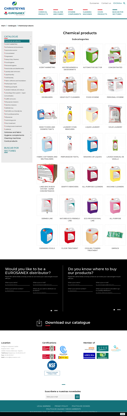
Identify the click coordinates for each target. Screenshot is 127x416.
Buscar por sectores (117, 13)
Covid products (102, 13)
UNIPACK (8, 129)
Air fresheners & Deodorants (14, 47)
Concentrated (9, 53)
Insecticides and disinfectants (14, 68)
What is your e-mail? (39, 282)
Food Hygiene (9, 62)
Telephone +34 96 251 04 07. (17, 353)
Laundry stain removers (12, 71)
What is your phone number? (14, 288)
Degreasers (9, 56)
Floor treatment (10, 123)
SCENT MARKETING (11, 44)
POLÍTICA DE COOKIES (81, 406)
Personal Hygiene (10, 65)
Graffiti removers (10, 99)
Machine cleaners (10, 105)
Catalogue (11, 37)
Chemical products (43, 13)
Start (4, 26)
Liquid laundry (9, 74)
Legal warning (44, 406)
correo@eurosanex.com (12, 357)
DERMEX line (9, 108)
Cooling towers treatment (13, 126)
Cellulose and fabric (58, 13)
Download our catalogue (67, 323)
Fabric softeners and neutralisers (15, 80)
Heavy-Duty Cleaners (12, 59)
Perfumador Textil (10, 83)
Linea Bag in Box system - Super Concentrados (15, 94)
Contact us (106, 3)
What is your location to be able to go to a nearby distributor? (108, 289)
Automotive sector (11, 50)
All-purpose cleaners (11, 102)
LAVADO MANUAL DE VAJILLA (14, 90)
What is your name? (11, 282)
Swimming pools (10, 120)
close (122, 414)
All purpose (8, 117)
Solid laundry (9, 77)
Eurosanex (94, 3)
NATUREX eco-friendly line (13, 111)
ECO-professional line (12, 114)
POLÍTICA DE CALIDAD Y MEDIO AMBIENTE (63, 409)
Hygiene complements (74, 13)
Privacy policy (61, 406)
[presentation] (31, 304)
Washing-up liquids (11, 87)
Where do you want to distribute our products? (44, 289)
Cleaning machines (87, 13)
